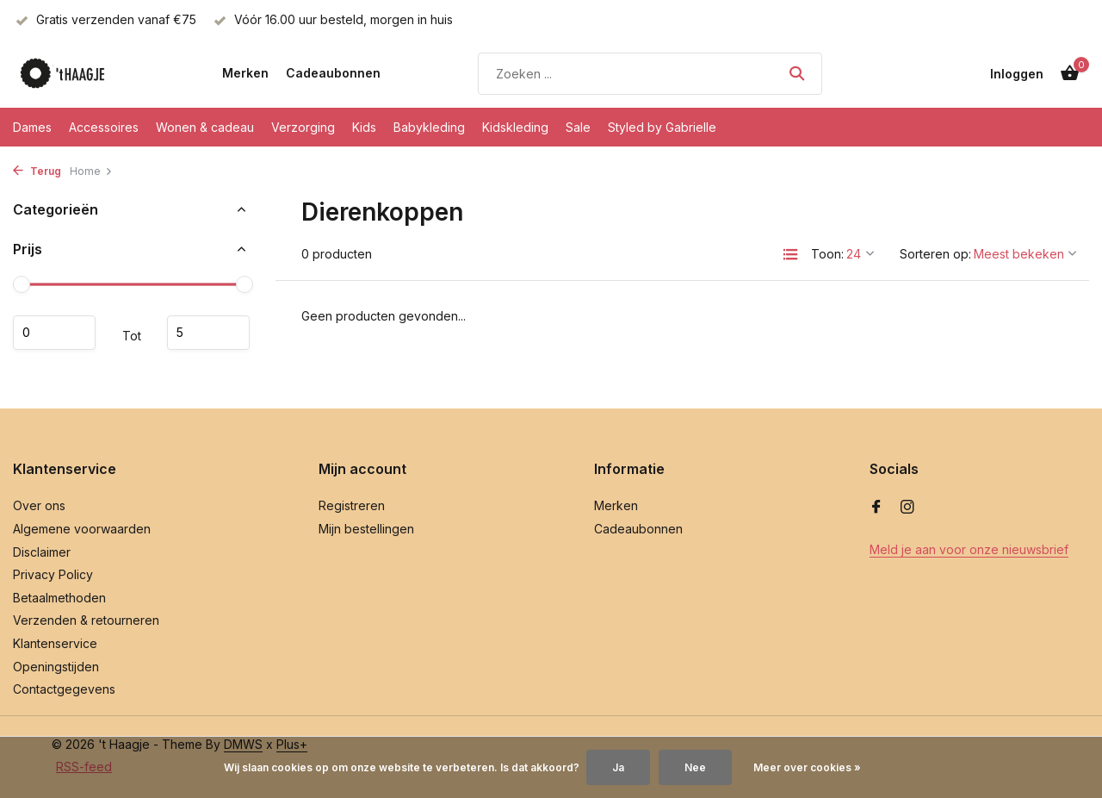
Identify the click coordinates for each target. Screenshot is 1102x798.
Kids (364, 127)
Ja (618, 767)
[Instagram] (907, 508)
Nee (695, 767)
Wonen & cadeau (205, 127)
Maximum (208, 332)
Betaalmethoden (59, 597)
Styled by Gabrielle (662, 127)
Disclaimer (42, 552)
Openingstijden (56, 666)
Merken (245, 72)
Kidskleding (515, 127)
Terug (37, 171)
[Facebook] (876, 508)
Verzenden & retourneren (86, 620)
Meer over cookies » (807, 767)
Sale (578, 127)
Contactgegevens (64, 689)
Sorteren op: (935, 253)
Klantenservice (55, 643)
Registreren (352, 505)
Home (91, 171)
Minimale (54, 332)
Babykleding (429, 127)
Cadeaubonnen (333, 72)
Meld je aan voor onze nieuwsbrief (969, 549)
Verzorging (303, 127)
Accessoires (104, 127)
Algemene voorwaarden (82, 528)
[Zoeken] (650, 74)
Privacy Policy (53, 574)
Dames (32, 127)
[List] (790, 254)
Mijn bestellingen (366, 528)
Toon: (827, 253)
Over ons (39, 505)
